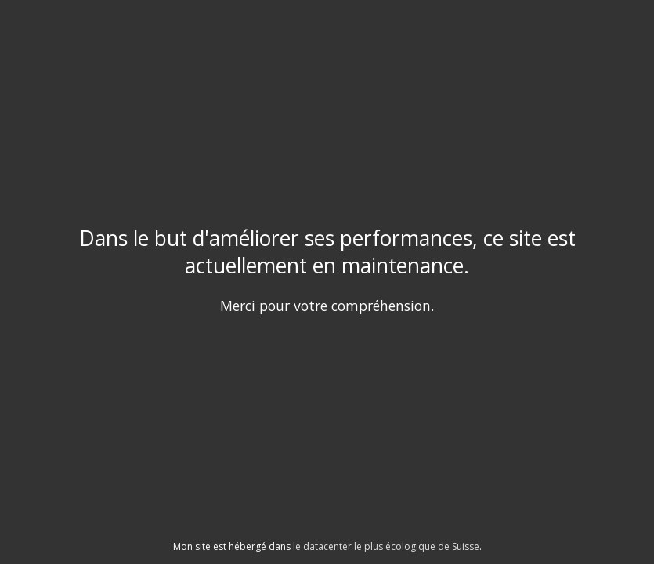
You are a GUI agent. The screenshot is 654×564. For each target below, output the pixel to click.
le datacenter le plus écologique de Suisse (386, 546)
